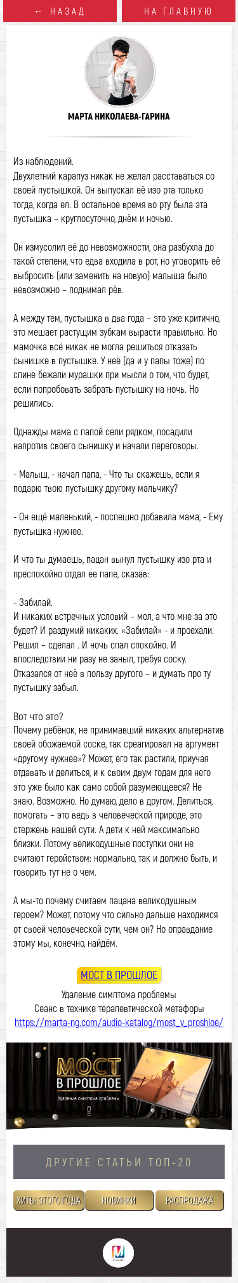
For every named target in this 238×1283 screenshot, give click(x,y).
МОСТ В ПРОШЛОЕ (119, 975)
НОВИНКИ (119, 1200)
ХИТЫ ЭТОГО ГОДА (49, 1200)
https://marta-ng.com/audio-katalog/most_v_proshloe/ (119, 1022)
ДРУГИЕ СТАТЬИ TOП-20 (119, 1162)
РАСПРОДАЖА (189, 1200)
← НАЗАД (60, 10)
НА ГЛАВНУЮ (179, 10)
